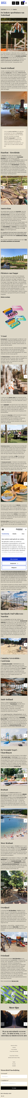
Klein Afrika (15, 926)
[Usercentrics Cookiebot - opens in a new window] (16, 530)
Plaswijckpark (13, 703)
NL (17, 3)
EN (3, 1096)
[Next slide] (25, 105)
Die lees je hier (15, 981)
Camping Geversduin (7, 663)
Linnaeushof (12, 138)
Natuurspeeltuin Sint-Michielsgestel (10, 864)
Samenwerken (14, 1045)
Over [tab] (23, 533)
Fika (16, 456)
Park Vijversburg (17, 958)
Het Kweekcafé (15, 164)
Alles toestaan (14, 559)
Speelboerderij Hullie (16, 861)
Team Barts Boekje (14, 1051)
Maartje (15, 9)
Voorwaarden (14, 1049)
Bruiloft (14, 1065)
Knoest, (24, 668)
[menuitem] (17, 3)
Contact (14, 1047)
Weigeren (14, 567)
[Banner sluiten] (25, 529)
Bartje (14, 1061)
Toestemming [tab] (5, 533)
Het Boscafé (24, 849)
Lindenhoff (6, 404)
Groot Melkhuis (6, 226)
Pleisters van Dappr (5, 297)
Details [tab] (14, 533)
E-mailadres (5, 1080)
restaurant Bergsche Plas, (15, 725)
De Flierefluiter (12, 910)
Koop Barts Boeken (14, 1055)
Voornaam (4, 1073)
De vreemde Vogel (6, 757)
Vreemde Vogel (17, 766)
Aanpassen (14, 563)
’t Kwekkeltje (17, 862)
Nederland (3, 9)
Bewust (14, 1063)
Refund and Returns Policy (14, 1057)
